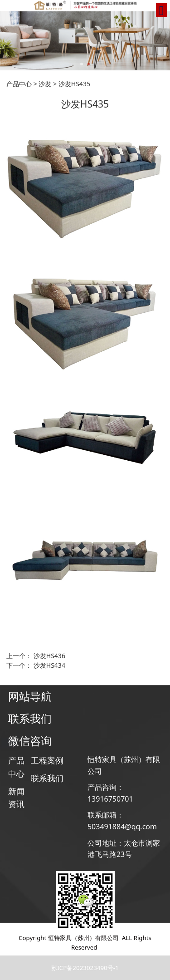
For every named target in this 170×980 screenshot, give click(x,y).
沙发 (45, 83)
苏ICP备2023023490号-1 (84, 968)
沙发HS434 (49, 665)
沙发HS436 (49, 655)
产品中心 (19, 83)
